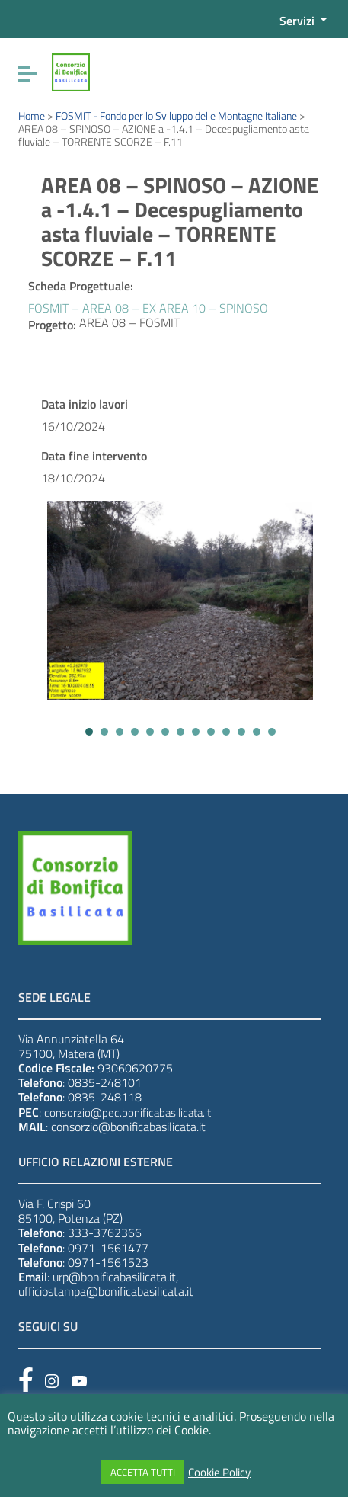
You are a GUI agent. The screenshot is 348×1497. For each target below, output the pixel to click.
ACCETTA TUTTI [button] (142, 1471)
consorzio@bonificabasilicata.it (128, 1126)
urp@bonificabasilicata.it (114, 1277)
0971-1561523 (108, 1262)
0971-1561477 (108, 1248)
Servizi (298, 20)
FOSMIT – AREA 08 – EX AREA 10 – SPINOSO (148, 308)
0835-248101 (105, 1082)
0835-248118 (105, 1097)
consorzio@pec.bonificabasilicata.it (127, 1112)
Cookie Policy (219, 1472)
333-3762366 (105, 1232)
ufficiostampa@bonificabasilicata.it (105, 1291)
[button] (89, 732)
